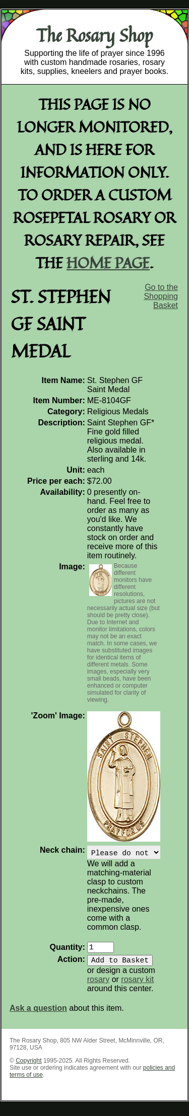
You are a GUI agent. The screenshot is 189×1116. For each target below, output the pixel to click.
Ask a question (38, 1014)
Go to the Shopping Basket (161, 296)
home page (108, 262)
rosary (98, 985)
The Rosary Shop (94, 35)
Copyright (28, 1066)
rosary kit (137, 985)
